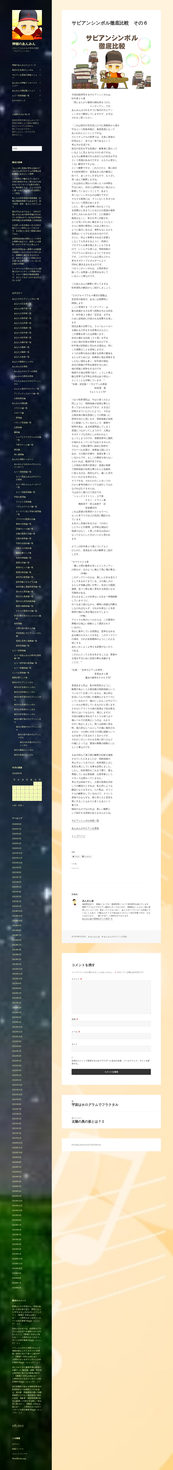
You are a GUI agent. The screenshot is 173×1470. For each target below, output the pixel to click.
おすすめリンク (19, 100)
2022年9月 (16, 1041)
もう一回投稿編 (19, 650)
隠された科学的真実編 (25, 601)
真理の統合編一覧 (23, 572)
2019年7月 (16, 1225)
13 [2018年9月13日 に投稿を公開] (27, 791)
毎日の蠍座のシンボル (23, 750)
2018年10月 (17, 1268)
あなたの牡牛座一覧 (22, 332)
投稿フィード (18, 1449)
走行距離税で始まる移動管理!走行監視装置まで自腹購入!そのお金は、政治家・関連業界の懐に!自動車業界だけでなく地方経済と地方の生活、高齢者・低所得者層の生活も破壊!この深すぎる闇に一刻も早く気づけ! (27, 1395)
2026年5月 (16, 829)
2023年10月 (17, 978)
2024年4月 (16, 949)
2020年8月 (16, 1162)
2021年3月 (16, 1128)
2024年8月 (16, 930)
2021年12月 (17, 1085)
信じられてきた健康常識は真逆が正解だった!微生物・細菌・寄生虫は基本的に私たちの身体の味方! (27, 1370)
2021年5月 (16, 1118)
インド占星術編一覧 (20, 672)
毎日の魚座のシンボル (23, 754)
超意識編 (18, 623)
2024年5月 (16, 944)
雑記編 (17, 449)
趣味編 (17, 432)
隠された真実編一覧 (24, 596)
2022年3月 (16, 1070)
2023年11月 (17, 973)
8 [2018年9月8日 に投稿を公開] (35, 787)
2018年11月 (17, 1263)
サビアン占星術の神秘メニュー (24, 76)
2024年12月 (17, 911)
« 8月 (14, 805)
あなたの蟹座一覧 (21, 347)
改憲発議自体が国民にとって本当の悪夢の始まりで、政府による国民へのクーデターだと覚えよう (26, 241)
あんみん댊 (95, 936)
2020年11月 (17, 1147)
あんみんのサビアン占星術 (25, 371)
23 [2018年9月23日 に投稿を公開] (40, 795)
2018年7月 (16, 1283)
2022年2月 (16, 1075)
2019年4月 (16, 1239)
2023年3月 (16, 1012)
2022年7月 (16, 1051)
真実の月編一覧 (22, 562)
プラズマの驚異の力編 (25, 519)
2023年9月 (16, 983)
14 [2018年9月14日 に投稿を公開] (31, 791)
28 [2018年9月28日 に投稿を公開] (31, 799)
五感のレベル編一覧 (24, 528)
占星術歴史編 (20, 398)
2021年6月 (16, 1113)
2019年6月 (16, 1229)
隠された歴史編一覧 (24, 591)
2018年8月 (16, 1278)
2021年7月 (16, 1109)
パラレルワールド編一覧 (26, 506)
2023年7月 (16, 993)
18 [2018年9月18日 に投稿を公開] (18, 795)
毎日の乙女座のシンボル (22, 70)
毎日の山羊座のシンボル (24, 704)
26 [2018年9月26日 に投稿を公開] (23, 799)
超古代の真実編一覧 (24, 577)
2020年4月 (16, 1181)
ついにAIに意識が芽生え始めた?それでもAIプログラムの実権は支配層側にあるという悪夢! (26, 171)
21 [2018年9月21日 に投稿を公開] (31, 795)
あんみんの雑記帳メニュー (23, 90)
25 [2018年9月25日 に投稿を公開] (18, 799)
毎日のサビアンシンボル (22, 682)
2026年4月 (16, 833)
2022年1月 (16, 1080)
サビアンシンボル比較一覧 (85, 820)
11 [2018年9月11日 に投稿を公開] (18, 791)
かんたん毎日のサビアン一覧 (26, 388)
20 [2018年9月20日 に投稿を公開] (27, 795)
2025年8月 (16, 872)
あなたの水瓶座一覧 (22, 327)
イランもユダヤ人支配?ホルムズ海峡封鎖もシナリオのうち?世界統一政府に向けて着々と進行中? (26, 1350)
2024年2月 (16, 959)
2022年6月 (16, 1056)
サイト (75, 1044)
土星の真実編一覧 (23, 538)
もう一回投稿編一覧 (20, 95)
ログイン (16, 1444)
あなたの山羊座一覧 (22, 323)
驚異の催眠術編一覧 (24, 606)
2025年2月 (16, 901)
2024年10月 (17, 920)
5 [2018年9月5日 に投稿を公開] (22, 787)
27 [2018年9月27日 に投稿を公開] (27, 799)
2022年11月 (17, 1031)
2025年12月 (17, 853)
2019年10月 (17, 1210)
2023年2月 (16, 1017)
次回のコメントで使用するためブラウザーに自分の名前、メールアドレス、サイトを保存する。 (111, 1062)
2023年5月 (16, 1002)
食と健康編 (19, 454)
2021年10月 (17, 1094)
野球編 (19, 417)
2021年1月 (16, 1138)
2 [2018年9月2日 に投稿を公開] (39, 783)
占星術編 (18, 427)
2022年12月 (17, 1027)
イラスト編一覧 (21, 408)
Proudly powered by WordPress (86, 1144)
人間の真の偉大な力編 (25, 628)
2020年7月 (16, 1167)
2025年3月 (16, 896)
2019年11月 (17, 1205)
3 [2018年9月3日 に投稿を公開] (14, 787)
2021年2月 (16, 1133)
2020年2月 (16, 1191)
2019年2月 (16, 1249)
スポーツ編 (19, 412)
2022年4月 (16, 1065)
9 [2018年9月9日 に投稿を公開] (39, 787)
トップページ (78, 836)
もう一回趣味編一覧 (22, 667)
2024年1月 (16, 964)
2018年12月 (17, 1258)
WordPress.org (19, 1458)
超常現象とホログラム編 (26, 582)
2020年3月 (16, 1186)
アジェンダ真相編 (23, 501)
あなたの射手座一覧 (22, 318)
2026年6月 (16, 824)
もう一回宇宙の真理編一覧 (25, 663)
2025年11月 (17, 858)
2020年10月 (17, 1152)
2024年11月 (17, 915)
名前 (75, 1019)
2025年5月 (16, 887)
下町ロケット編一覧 (24, 444)
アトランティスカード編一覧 (26, 393)
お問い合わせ (18, 1425)
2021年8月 (16, 1104)
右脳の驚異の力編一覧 (25, 533)
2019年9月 (16, 1215)
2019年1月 (16, 1254)
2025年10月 (17, 862)
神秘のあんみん (23, 43)
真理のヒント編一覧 (24, 567)
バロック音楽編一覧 (22, 422)
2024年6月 (16, 940)
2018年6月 (16, 1287)
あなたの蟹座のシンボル (22, 361)
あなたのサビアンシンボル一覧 (25, 299)
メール (76, 1031)
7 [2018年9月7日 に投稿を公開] (31, 787)
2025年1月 (16, 906)
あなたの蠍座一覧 (21, 352)
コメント (77, 979)
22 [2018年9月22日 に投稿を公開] (35, 795)
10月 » (21, 805)
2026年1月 (16, 848)
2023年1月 (16, 1022)
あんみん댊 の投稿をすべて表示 (96, 918)
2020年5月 (16, 1176)
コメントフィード (20, 1453)
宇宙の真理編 (20, 497)
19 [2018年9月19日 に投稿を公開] (23, 795)
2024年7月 (16, 935)
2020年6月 (16, 1171)
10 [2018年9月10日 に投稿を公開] (14, 791)
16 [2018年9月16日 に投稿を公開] (40, 791)
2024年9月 (16, 925)
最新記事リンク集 (23, 553)
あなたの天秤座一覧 (22, 313)
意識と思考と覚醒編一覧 (26, 640)
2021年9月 (16, 1099)
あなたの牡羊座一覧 (22, 337)
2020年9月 (16, 1157)
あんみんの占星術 (20, 366)
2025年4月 (16, 891)
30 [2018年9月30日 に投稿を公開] (40, 799)
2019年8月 (16, 1220)
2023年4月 (16, 1007)
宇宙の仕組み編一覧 (24, 543)
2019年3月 (16, 1244)
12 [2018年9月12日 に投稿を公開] (23, 791)
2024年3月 (16, 954)
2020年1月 (16, 1196)
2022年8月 (16, 1046)
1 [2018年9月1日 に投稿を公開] (35, 783)
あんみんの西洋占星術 (23, 376)
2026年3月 (16, 838)
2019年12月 (17, 1200)
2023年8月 (16, 988)
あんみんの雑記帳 (20, 403)
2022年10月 (17, 1036)
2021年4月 (16, 1123)
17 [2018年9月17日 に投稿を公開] (14, 795)
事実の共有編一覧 (23, 524)
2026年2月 (16, 843)
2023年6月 (16, 998)
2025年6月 (16, 882)
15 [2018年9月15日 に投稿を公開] (35, 791)
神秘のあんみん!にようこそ (24, 65)
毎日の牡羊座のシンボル (24, 714)
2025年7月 (16, 877)
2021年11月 (17, 1089)
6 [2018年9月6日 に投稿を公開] (27, 787)
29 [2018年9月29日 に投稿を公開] (35, 799)
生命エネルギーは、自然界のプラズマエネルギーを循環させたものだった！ (26, 1331)
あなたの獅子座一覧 (22, 342)
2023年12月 (17, 969)
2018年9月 (16, 1273)
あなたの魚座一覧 (21, 356)
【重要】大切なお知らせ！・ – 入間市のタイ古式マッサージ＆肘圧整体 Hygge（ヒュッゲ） (26, 1359)
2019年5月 (16, 1234)
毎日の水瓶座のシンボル (24, 709)
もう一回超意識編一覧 (25, 492)
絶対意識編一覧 (22, 645)
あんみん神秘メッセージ (22, 459)
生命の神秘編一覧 (23, 557)
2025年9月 (16, 867)
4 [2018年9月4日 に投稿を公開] (18, 787)
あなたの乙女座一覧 (22, 303)
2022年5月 (16, 1060)
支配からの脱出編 (23, 548)
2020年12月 (17, 1142)
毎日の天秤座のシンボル (24, 692)
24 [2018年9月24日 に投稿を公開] (14, 799)
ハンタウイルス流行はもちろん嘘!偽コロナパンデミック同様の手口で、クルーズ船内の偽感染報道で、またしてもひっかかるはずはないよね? (27, 274)
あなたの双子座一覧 (22, 308)
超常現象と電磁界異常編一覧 (28, 586)
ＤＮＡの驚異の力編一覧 (26, 610)
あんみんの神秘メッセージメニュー (24, 84)
